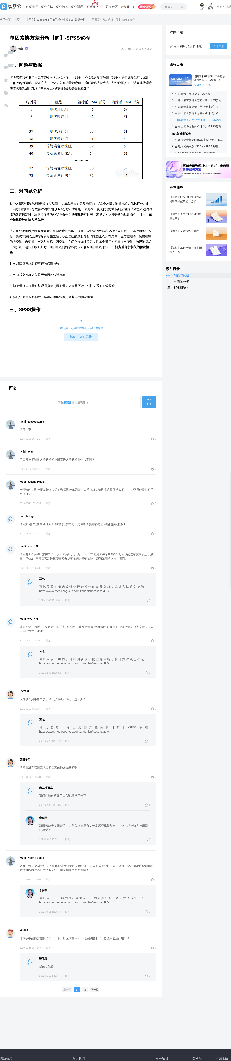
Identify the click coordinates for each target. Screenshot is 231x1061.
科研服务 (94, 7)
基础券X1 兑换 (80, 337)
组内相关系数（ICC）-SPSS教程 (198, 146)
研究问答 (62, 6)
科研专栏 (32, 6)
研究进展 (77, 6)
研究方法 (47, 6)
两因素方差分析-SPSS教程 (194, 93)
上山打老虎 (26, 451)
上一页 (67, 989)
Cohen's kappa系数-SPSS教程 (196, 152)
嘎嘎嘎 (43, 958)
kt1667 (24, 930)
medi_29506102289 (32, 421)
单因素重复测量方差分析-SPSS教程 (199, 100)
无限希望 (25, 759)
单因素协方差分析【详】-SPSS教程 (199, 126)
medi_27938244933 (32, 481)
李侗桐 (43, 817)
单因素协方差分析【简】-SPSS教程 (199, 119)
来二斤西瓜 (46, 787)
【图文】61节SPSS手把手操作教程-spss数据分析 (55, 19)
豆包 (42, 578)
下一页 (94, 989)
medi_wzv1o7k (29, 546)
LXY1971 (25, 691)
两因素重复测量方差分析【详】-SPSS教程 (200, 113)
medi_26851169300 (32, 858)
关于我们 (78, 1058)
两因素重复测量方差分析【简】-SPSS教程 (200, 106)
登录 (67, 402)
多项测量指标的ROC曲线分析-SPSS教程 (200, 139)
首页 (17, 19)
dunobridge (27, 516)
